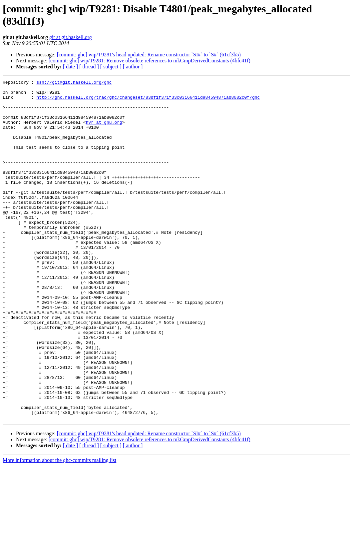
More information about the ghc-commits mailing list (59, 528)
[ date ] (70, 66)
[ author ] (133, 66)
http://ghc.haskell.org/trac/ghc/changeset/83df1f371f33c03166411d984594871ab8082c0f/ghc (148, 101)
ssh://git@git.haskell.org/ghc (74, 83)
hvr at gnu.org (104, 131)
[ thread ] (89, 66)
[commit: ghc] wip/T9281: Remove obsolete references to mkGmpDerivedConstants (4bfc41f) (149, 60)
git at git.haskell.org (70, 37)
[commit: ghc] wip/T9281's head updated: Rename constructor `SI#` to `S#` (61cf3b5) (149, 54)
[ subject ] (111, 66)
